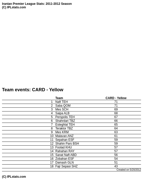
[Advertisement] (82, 48)
